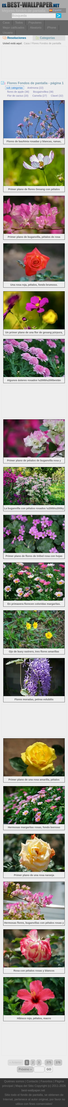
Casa (6, 22)
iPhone (51, 27)
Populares (35, 22)
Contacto (32, 1081)
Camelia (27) (39, 95)
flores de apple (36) (18, 91)
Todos (19, 22)
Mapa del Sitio (24, 1085)
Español (55, 10)
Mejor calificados (13, 27)
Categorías (45, 37)
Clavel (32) (57, 95)
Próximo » (25, 1069)
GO (49, 1069)
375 (48, 1062)
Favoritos (47, 1081)
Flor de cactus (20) (17, 95)
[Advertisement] (34, 73)
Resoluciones (14, 37)
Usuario (8, 32)
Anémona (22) (35, 87)
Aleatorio (35, 27)
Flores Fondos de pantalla (46, 43)
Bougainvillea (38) (43, 91)
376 (58, 1062)
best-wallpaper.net (33, 1090)
